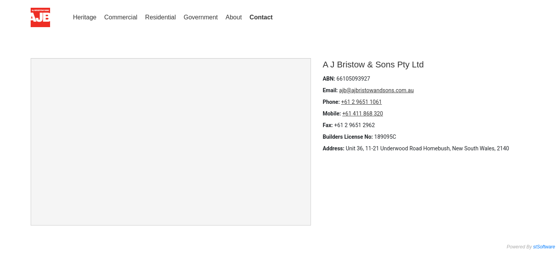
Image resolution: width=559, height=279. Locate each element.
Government (201, 17)
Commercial (120, 17)
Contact (261, 17)
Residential (160, 17)
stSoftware (544, 247)
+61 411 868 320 (362, 113)
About (234, 17)
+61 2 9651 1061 (361, 102)
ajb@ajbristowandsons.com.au (376, 90)
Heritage (84, 17)
